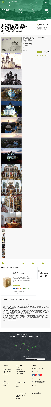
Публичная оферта (7, 369)
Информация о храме (6, 299)
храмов (6, 11)
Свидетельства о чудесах (23, 299)
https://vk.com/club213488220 (28, 47)
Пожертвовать (16, 285)
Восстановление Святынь (20, 371)
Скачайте (34, 378)
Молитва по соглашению (20, 375)
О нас (35, 2)
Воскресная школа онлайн (20, 382)
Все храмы (31, 2)
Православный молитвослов (39, 381)
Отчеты (4, 385)
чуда (33, 11)
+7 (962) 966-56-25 (39, 392)
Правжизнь (44, 53)
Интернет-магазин (19, 369)
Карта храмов (18, 388)
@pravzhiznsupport (38, 390)
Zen (41, 375)
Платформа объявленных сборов (22, 367)
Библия (17, 400)
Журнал (17, 380)
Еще (29, 41)
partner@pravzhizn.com (36, 393)
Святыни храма (14, 299)
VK (33, 375)
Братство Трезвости (19, 373)
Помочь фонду (6, 383)
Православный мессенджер (21, 393)
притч (46, 11)
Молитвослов (18, 398)
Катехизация (18, 386)
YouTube (36, 375)
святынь (20, 11)
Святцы (17, 384)
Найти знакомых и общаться (44, 55)
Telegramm (39, 375)
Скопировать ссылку (41, 359)
